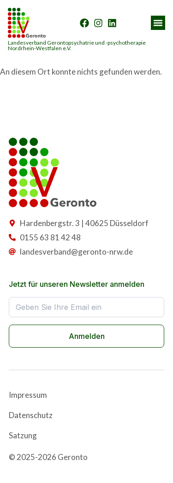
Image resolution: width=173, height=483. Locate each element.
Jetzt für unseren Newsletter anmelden (76, 284)
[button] (158, 23)
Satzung (23, 435)
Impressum (28, 395)
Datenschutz (31, 415)
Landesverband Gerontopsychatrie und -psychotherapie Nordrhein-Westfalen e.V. (77, 45)
